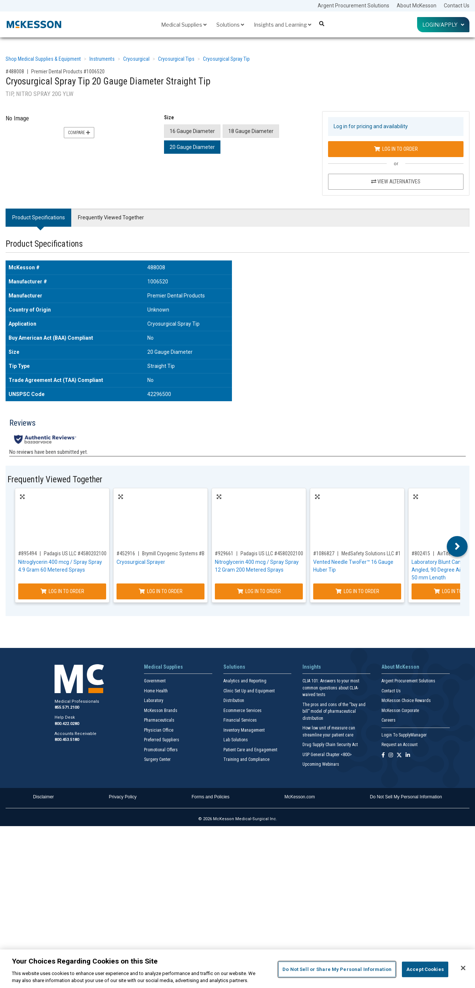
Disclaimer (43, 796)
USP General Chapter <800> (327, 754)
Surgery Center (157, 759)
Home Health (156, 690)
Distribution (233, 700)
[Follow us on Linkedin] (408, 755)
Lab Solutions (235, 739)
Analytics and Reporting (244, 680)
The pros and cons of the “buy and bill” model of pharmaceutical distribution (334, 711)
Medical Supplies (184, 24)
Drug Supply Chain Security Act (330, 744)
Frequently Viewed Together (111, 217)
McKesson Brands (160, 710)
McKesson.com (300, 796)
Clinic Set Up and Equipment (249, 690)
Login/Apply (443, 24)
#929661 (224, 553)
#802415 (421, 553)
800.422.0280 (67, 723)
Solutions (230, 24)
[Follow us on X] (399, 755)
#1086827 (323, 553)
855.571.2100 (67, 707)
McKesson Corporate (400, 710)
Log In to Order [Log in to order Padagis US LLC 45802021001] (62, 591)
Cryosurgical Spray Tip (226, 59)
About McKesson (416, 6)
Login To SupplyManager (404, 735)
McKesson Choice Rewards (406, 700)
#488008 (15, 71)
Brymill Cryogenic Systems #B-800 (178, 553)
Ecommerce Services (242, 710)
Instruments (102, 59)
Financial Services (240, 720)
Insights (311, 667)
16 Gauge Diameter (192, 131)
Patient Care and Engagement (250, 749)
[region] (237, 968)
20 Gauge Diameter (192, 147)
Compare (79, 132)
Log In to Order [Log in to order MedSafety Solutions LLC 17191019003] (357, 591)
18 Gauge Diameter (250, 131)
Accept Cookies (425, 969)
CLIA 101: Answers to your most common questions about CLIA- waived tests (330, 687)
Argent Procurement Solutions (353, 6)
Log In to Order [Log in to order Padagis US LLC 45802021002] (259, 591)
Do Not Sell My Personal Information (406, 796)
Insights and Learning (282, 24)
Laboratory (153, 700)
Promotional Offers (161, 749)
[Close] (463, 968)
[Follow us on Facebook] (383, 755)
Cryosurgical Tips (176, 59)
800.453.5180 (67, 739)
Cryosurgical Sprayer (141, 562)
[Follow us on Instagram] (391, 755)
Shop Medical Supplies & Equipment (43, 59)
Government (155, 680)
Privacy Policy (123, 796)
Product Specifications (38, 217)
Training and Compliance (246, 759)
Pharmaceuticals (159, 720)
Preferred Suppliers (161, 739)
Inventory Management (244, 730)
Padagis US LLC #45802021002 (273, 553)
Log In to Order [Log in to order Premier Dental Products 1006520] (396, 149)
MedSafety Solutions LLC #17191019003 (384, 553)
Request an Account (399, 744)
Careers (388, 720)
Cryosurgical (136, 59)
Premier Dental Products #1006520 (68, 71)
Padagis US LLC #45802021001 (76, 553)
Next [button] (457, 546)
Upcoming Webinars (320, 764)
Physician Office (158, 730)
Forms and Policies (210, 796)
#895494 (27, 553)
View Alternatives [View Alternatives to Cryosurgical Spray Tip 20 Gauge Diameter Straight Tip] (395, 181)
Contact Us (456, 6)
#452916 (126, 553)
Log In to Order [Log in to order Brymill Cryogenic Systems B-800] (161, 591)
